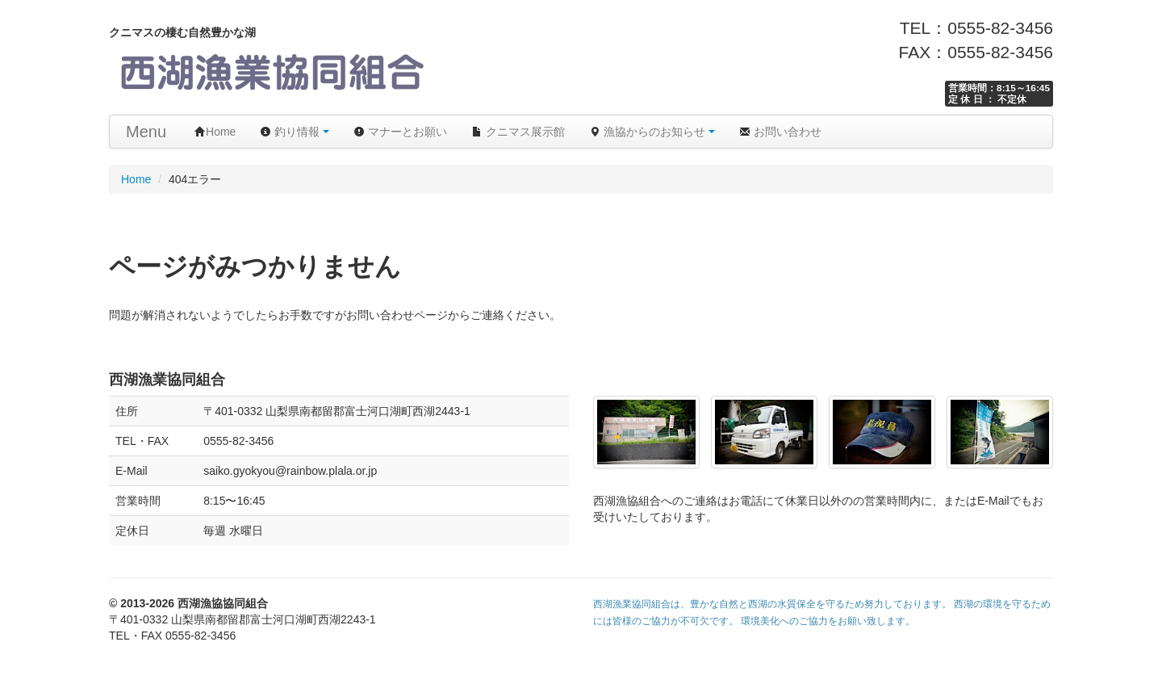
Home (215, 131)
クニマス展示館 (518, 131)
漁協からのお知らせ (652, 131)
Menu (146, 132)
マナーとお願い (400, 131)
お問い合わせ (780, 131)
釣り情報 (294, 131)
